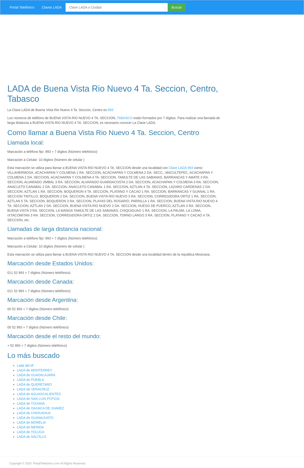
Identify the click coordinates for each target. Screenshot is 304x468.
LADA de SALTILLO (31, 437)
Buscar (176, 7)
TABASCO (125, 118)
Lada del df (25, 365)
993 (110, 110)
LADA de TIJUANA (31, 403)
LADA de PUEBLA (30, 380)
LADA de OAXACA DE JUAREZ (40, 408)
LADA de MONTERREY (34, 370)
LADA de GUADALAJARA (36, 375)
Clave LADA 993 (181, 168)
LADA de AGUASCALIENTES (39, 394)
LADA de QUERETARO (34, 384)
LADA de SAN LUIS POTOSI (38, 399)
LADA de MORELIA (31, 422)
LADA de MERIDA (30, 427)
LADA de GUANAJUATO (35, 418)
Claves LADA (52, 7)
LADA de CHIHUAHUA (34, 413)
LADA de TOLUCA (30, 432)
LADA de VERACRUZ (33, 389)
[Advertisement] (146, 48)
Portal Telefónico (22, 7)
